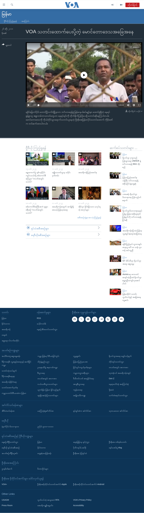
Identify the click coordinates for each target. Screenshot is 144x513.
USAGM (5, 500)
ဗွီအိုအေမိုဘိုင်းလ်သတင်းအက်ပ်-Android (88, 484)
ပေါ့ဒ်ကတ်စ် (41, 324)
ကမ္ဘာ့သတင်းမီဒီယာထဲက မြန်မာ (14, 393)
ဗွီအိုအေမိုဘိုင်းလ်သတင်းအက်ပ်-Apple (52, 484)
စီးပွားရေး (41, 373)
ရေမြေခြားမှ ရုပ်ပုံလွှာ (81, 442)
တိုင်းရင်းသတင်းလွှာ (116, 362)
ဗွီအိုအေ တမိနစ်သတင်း (118, 442)
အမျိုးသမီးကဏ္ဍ (79, 395)
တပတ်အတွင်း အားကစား (47, 378)
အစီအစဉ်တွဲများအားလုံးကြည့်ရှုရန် (89, 217)
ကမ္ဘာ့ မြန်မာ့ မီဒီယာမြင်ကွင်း (48, 356)
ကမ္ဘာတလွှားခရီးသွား (81, 373)
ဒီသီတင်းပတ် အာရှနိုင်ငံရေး (83, 378)
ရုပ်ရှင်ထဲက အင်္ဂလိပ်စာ (82, 411)
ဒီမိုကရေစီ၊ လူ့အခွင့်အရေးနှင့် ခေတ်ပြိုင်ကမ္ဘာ (16, 363)
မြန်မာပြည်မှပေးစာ (80, 362)
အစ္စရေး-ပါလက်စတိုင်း (10, 340)
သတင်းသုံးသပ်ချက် (9, 371)
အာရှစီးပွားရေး (79, 384)
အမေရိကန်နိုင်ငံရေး (9, 382)
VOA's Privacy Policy (82, 500)
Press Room (7, 505)
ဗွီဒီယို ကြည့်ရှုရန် (10, 21)
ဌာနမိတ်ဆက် (7, 469)
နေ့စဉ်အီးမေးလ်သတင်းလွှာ (47, 329)
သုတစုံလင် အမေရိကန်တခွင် (120, 373)
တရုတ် (4, 335)
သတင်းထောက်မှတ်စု (10, 387)
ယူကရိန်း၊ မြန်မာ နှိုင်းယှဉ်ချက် (48, 390)
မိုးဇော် (4, 33)
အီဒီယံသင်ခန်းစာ (8, 411)
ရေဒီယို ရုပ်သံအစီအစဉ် (11, 448)
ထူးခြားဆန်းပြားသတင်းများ (47, 395)
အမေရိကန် (6, 329)
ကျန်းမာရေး (77, 390)
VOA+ (4, 484)
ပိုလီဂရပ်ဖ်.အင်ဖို (79, 448)
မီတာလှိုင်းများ (42, 469)
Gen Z (111, 378)
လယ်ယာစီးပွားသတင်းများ (47, 384)
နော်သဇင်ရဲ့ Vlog (115, 448)
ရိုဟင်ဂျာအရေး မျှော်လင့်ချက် (120, 356)
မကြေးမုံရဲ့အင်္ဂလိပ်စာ (45, 411)
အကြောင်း (25, 21)
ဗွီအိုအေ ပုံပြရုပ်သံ (80, 453)
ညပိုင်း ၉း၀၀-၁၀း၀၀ (45, 426)
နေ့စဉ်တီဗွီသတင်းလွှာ (10, 442)
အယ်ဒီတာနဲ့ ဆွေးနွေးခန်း (11, 356)
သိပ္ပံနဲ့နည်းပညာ (43, 362)
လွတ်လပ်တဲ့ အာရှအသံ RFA (48, 500)
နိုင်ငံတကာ (6, 324)
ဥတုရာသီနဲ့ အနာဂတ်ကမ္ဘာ (47, 367)
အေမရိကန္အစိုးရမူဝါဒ (45, 505)
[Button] (6, 45)
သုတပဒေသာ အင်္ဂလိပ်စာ (118, 411)
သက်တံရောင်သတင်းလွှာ (118, 395)
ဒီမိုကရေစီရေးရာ (8, 376)
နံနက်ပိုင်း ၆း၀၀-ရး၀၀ (10, 426)
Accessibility (78, 505)
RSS (39, 318)
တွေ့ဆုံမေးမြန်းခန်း (44, 453)
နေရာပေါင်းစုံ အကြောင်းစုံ (119, 384)
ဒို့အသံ (111, 390)
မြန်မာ (124, 154)
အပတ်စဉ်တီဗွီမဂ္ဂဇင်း (10, 453)
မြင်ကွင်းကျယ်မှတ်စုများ (82, 367)
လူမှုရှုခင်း (76, 356)
